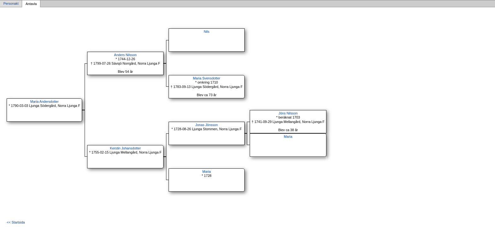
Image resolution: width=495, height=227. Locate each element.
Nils (207, 31)
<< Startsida (16, 222)
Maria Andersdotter (44, 101)
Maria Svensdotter (206, 78)
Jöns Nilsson (287, 113)
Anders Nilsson (125, 55)
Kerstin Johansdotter (125, 148)
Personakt (11, 4)
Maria (288, 136)
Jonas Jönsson (206, 125)
